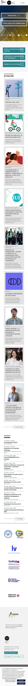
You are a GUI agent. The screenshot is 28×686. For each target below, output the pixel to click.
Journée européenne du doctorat (13, 294)
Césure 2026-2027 (12, 102)
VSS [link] (14, 181)
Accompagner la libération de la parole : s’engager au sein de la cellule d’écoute (14, 173)
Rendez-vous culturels (12, 64)
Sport (6, 246)
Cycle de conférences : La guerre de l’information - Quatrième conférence (14, 466)
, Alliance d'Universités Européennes (14, 626)
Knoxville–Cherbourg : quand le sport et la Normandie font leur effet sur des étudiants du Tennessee (13, 255)
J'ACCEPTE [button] (21, 680)
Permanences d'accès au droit (12, 482)
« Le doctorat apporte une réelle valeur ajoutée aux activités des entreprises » (13, 409)
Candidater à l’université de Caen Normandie (14, 57)
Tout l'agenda (20, 518)
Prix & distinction (9, 207)
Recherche (16, 207)
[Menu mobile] (22, 2)
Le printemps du (10, 442)
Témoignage (18, 366)
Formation (7, 366)
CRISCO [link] (12, 342)
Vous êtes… (13, 15)
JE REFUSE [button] (21, 683)
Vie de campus (11, 246)
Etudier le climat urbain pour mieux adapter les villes (12, 370)
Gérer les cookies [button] (10, 680)
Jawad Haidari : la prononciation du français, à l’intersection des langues (12, 332)
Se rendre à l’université (13, 656)
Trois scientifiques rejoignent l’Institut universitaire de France (14, 212)
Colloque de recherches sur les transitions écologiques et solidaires (12, 496)
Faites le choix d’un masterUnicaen (13, 50)
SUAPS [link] (15, 442)
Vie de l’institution (15, 98)
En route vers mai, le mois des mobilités (13, 136)
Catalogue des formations (14, 23)
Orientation (8, 98)
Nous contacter (10, 652)
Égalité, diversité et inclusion (12, 166)
